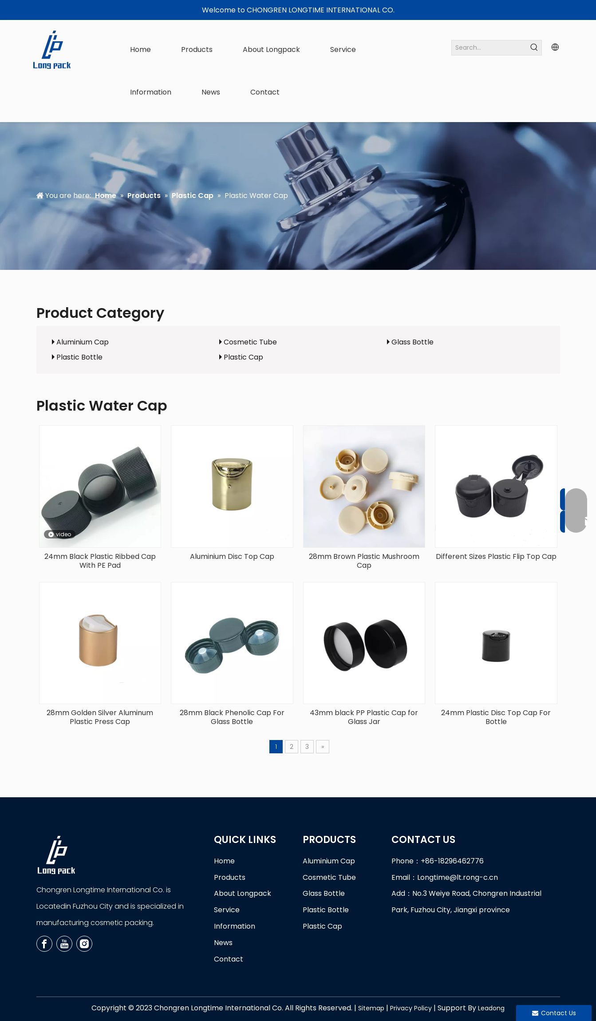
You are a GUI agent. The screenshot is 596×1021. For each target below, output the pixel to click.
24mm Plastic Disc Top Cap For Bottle (496, 717)
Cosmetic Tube (250, 342)
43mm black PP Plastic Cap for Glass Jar (364, 717)
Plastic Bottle (79, 357)
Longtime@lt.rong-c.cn (457, 877)
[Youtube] (64, 944)
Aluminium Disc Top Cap (232, 556)
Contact (228, 959)
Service (227, 910)
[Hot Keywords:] (534, 47)
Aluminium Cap (82, 342)
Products (229, 877)
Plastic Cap (243, 357)
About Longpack (242, 893)
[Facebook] (44, 944)
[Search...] (489, 47)
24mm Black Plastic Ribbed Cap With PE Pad (100, 561)
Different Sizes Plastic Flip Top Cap (496, 556)
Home (224, 861)
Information (234, 926)
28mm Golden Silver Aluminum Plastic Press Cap (100, 717)
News (223, 943)
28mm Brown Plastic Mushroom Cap (364, 561)
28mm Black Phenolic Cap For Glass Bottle (232, 717)
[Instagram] (84, 944)
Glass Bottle (412, 342)
